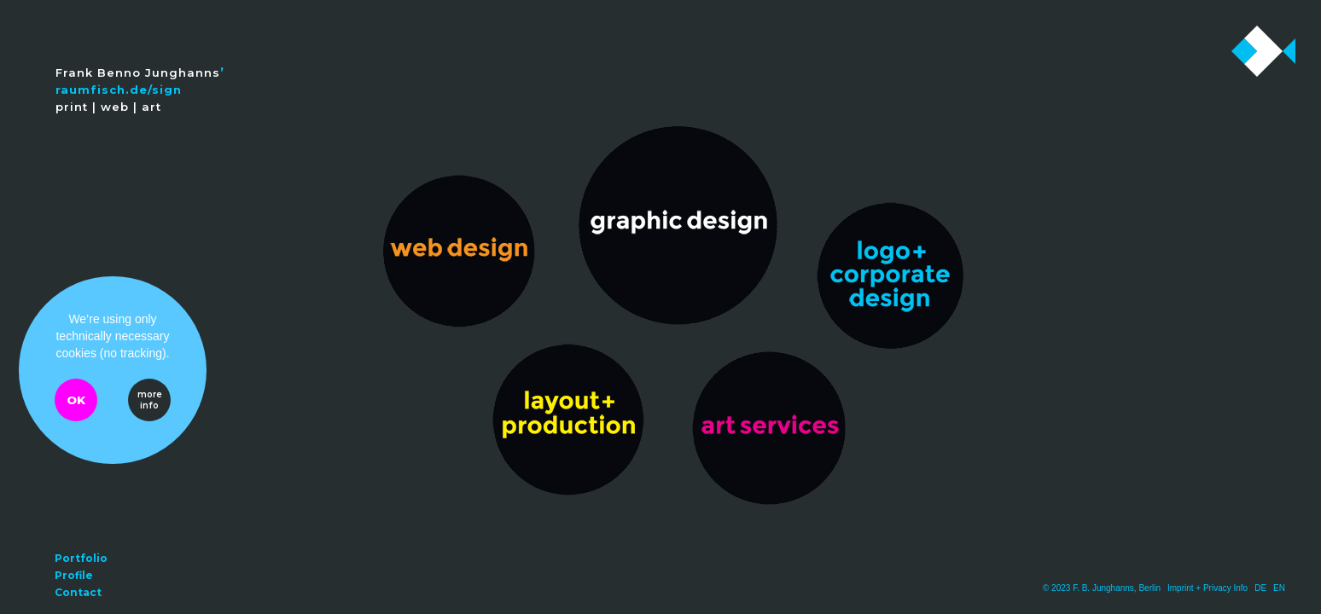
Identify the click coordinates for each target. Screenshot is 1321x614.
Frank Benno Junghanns (137, 72)
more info (149, 400)
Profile (74, 575)
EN (1279, 588)
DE (1260, 588)
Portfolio (81, 558)
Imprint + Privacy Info (1207, 588)
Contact (78, 592)
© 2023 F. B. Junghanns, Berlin (1102, 588)
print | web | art (108, 106)
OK (76, 400)
